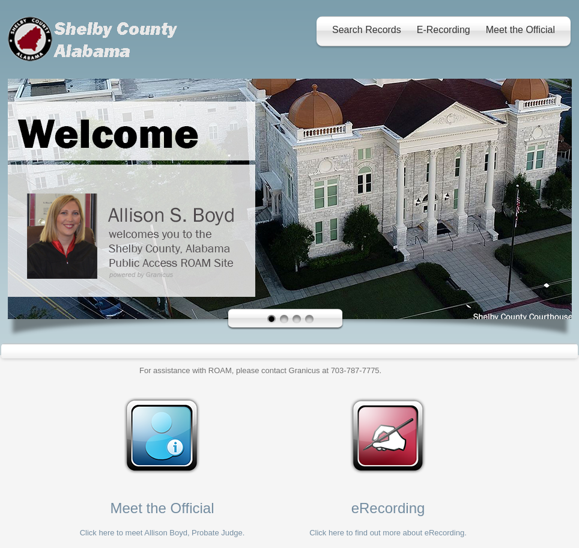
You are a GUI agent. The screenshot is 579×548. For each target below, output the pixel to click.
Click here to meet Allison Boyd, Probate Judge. (162, 532)
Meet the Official (520, 30)
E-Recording (443, 30)
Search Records (366, 30)
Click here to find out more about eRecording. (388, 532)
